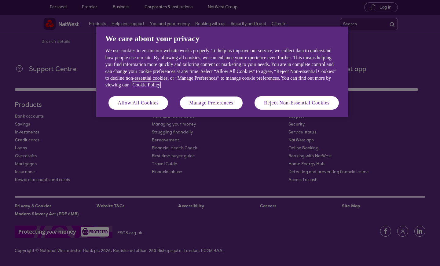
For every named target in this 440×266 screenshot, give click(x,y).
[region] (222, 72)
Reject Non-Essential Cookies (296, 102)
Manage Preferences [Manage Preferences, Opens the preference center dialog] (211, 102)
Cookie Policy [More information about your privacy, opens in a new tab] (146, 84)
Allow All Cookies (138, 102)
